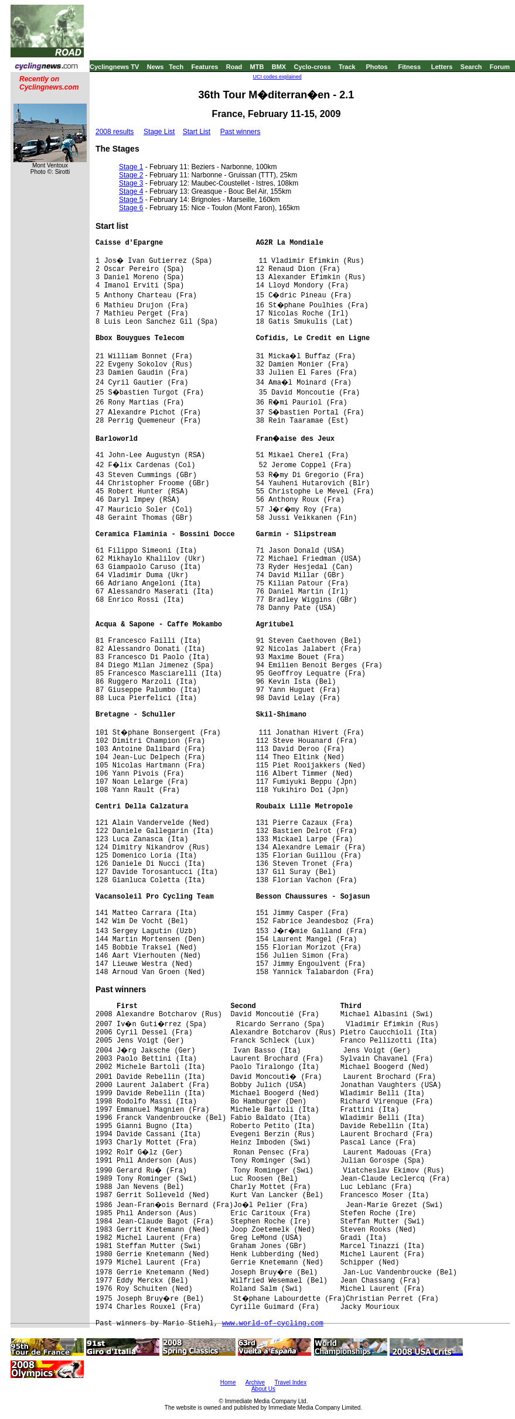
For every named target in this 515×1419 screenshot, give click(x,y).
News (155, 66)
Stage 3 (131, 183)
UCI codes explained (277, 77)
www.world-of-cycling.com (272, 1323)
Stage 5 (131, 200)
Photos (376, 66)
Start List (196, 132)
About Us (263, 1389)
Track (347, 66)
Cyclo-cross (312, 66)
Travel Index (291, 1382)
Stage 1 (131, 167)
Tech (176, 66)
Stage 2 (131, 175)
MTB (257, 66)
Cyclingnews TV (114, 66)
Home (228, 1382)
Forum (500, 66)
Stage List (159, 132)
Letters (442, 66)
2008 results (115, 132)
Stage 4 (131, 191)
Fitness (409, 66)
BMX (279, 66)
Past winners (240, 132)
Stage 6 (131, 208)
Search (471, 66)
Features (205, 66)
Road (234, 66)
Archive (255, 1382)
